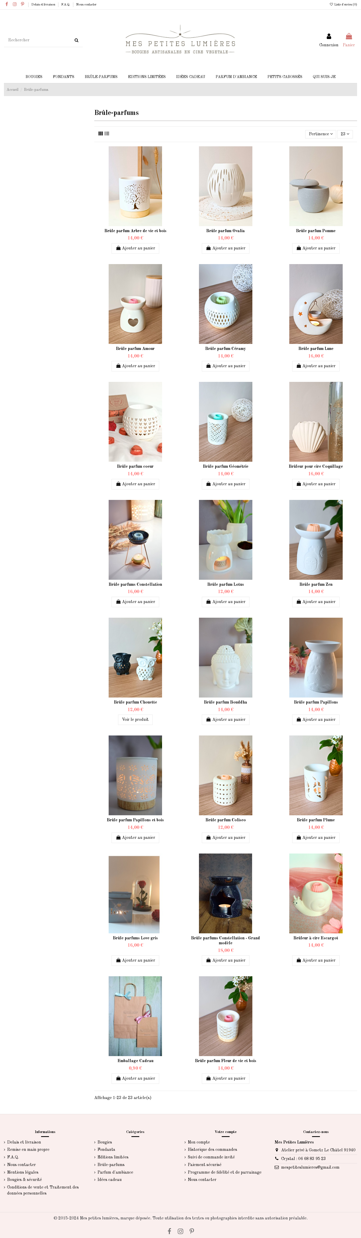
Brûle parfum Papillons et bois (135, 820)
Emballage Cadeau (135, 1061)
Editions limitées (113, 1157)
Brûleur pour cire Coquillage (316, 467)
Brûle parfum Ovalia (225, 231)
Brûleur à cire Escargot (315, 938)
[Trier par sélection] (320, 134)
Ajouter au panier (135, 248)
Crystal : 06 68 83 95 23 (303, 1159)
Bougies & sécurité (24, 1180)
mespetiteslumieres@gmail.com (310, 1167)
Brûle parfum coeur (135, 467)
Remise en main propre (28, 1150)
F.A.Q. (66, 4)
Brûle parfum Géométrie (225, 467)
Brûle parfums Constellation (135, 585)
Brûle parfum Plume (316, 820)
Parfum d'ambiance (115, 1172)
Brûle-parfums (111, 1165)
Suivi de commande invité (211, 1157)
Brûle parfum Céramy (225, 349)
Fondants (106, 1150)
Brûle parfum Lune (316, 349)
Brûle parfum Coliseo (226, 820)
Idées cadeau (109, 1180)
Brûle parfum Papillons (316, 702)
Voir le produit (135, 720)
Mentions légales (22, 1172)
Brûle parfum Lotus (225, 585)
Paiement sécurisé (204, 1165)
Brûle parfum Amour (135, 349)
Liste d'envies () (343, 4)
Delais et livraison (43, 4)
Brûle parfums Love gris (135, 938)
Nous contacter (86, 4)
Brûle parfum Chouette (135, 702)
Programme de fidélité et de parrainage (225, 1172)
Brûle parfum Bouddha (225, 702)
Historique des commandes (212, 1150)
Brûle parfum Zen (315, 585)
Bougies (104, 1142)
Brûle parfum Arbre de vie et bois (135, 231)
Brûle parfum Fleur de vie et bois (225, 1061)
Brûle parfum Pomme (316, 231)
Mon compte (199, 1142)
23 (345, 134)
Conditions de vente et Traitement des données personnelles (43, 1190)
